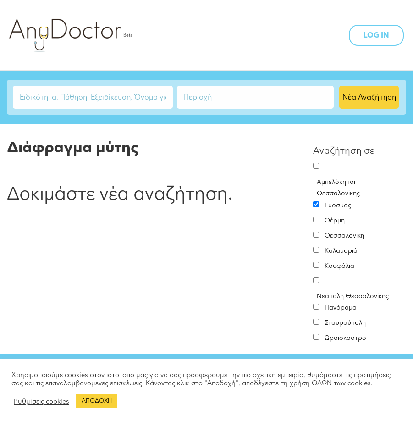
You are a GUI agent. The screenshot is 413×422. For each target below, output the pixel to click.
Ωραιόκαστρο (345, 337)
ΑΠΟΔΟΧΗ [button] (97, 401)
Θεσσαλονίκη (344, 235)
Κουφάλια (339, 265)
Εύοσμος (338, 205)
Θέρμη (335, 220)
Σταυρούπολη (345, 322)
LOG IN (376, 35)
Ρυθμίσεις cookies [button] (41, 401)
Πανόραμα (341, 307)
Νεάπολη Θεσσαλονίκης (353, 296)
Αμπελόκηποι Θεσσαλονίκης (338, 188)
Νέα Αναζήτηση (369, 97)
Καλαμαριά (341, 250)
